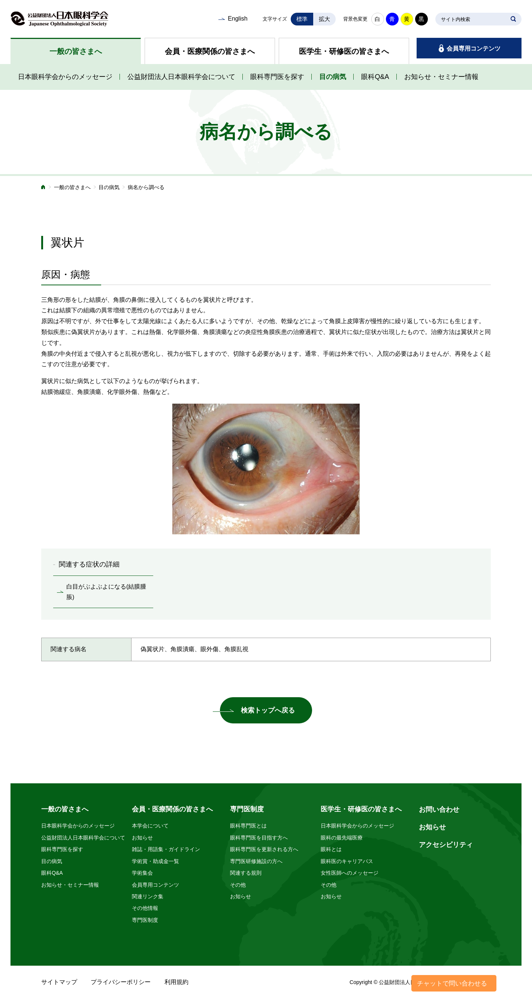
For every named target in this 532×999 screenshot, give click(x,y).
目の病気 (332, 77)
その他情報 (145, 908)
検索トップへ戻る (268, 710)
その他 (238, 885)
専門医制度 (145, 920)
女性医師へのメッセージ (349, 873)
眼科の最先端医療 (342, 838)
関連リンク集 (147, 896)
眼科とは (331, 849)
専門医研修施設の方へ (256, 861)
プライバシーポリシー (121, 982)
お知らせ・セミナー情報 (441, 77)
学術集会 (142, 873)
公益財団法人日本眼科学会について (181, 77)
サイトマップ (59, 982)
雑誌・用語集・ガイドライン (166, 849)
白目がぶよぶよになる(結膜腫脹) (106, 592)
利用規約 (176, 982)
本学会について (150, 826)
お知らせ (142, 838)
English (237, 18)
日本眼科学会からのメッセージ (65, 77)
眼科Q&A (375, 77)
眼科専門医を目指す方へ (259, 838)
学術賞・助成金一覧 (155, 861)
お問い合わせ (439, 809)
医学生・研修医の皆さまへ (344, 51)
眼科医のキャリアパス (347, 861)
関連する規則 (246, 873)
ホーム (43, 187)
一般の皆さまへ (75, 51)
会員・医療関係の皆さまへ (210, 51)
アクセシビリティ (446, 844)
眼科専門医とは (248, 826)
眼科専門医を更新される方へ (264, 849)
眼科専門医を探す (277, 77)
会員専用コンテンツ (474, 48)
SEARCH (513, 19)
